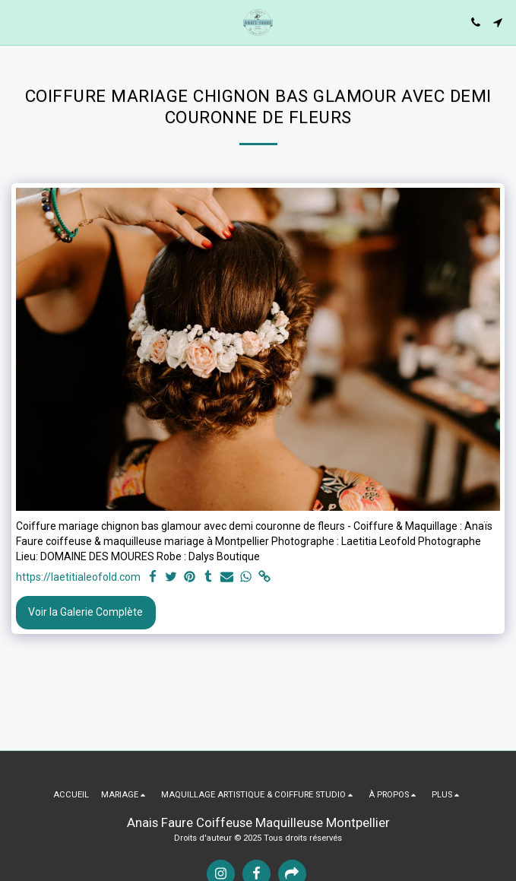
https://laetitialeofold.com (78, 577)
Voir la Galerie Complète (85, 612)
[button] (17, 22)
